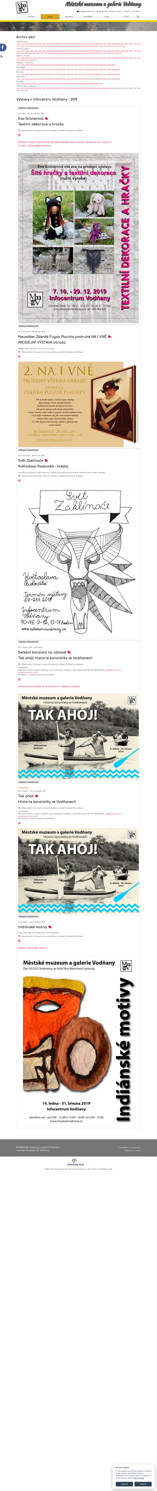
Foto (107, 17)
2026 (23, 88)
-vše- (18, 88)
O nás (126, 17)
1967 (124, 90)
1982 (78, 90)
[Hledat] (138, 17)
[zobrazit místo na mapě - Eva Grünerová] (19, 174)
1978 (93, 90)
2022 (40, 88)
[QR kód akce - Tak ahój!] (19, 867)
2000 (130, 88)
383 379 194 (102, 11)
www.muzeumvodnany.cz (28, 716)
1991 (42, 90)
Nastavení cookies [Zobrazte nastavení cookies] (133, 1151)
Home (31, 17)
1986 (61, 90)
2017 (60, 88)
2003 (118, 88)
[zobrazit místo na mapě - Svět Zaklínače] (19, 520)
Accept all (124, 1484)
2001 (126, 88)
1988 (54, 90)
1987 (57, 90)
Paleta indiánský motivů (32, 991)
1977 (97, 90)
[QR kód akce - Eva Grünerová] (19, 179)
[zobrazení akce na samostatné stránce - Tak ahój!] (37, 840)
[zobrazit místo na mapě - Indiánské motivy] (19, 980)
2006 (105, 88)
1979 (89, 90)
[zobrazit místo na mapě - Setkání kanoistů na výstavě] (19, 708)
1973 (112, 90)
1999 (135, 88)
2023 (36, 88)
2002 (122, 88)
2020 (49, 88)
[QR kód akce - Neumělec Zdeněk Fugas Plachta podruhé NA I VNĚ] (19, 400)
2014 (72, 88)
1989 (50, 90)
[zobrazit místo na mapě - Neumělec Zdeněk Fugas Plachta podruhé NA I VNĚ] (19, 396)
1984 (70, 90)
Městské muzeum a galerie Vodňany (103, 4)
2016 (64, 88)
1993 (34, 90)
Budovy (69, 17)
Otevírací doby (115, 11)
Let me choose (139, 1478)
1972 (116, 90)
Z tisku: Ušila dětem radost (34, 189)
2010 (88, 88)
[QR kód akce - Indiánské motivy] (19, 984)
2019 (53, 88)
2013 (76, 88)
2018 (57, 88)
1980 (85, 90)
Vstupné (127, 11)
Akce (50, 17)
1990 (46, 90)
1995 (26, 90)
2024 (32, 88)
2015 (68, 88)
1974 (108, 90)
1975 (105, 90)
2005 (109, 88)
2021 (44, 88)
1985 (65, 90)
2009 (92, 88)
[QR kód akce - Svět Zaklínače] (19, 524)
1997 (18, 90)
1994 (30, 90)
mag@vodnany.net (85, 11)
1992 (38, 90)
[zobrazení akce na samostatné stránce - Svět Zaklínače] (46, 504)
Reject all (143, 1484)
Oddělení (88, 17)
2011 (84, 88)
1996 (22, 90)
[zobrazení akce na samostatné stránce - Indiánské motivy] (50, 971)
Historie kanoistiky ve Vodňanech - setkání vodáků (49, 730)
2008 (96, 88)
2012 (80, 88)
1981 (81, 90)
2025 (27, 88)
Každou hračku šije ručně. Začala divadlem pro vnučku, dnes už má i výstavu (65, 186)
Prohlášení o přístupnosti (130, 1148)
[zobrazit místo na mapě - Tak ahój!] (19, 852)
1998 (139, 88)
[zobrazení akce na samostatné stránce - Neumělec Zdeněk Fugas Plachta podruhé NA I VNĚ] (110, 380)
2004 (113, 88)
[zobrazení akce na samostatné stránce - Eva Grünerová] (46, 162)
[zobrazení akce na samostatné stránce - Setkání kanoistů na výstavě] (69, 696)
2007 (100, 88)
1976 (101, 90)
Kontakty (136, 11)
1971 (120, 90)
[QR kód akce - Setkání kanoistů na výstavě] (19, 723)
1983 (74, 90)
